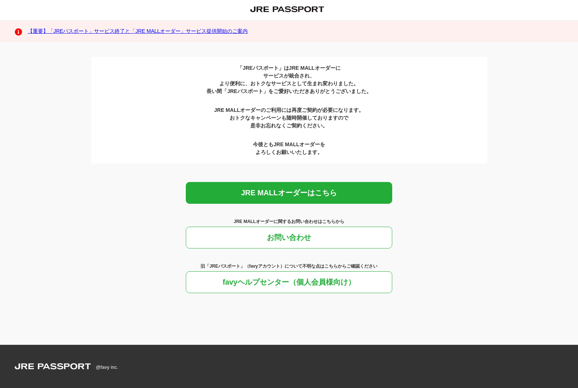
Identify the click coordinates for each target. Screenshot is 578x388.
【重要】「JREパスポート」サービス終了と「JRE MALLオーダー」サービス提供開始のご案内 (138, 31)
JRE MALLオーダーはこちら (289, 193)
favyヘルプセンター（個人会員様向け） (289, 282)
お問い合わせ (289, 237)
